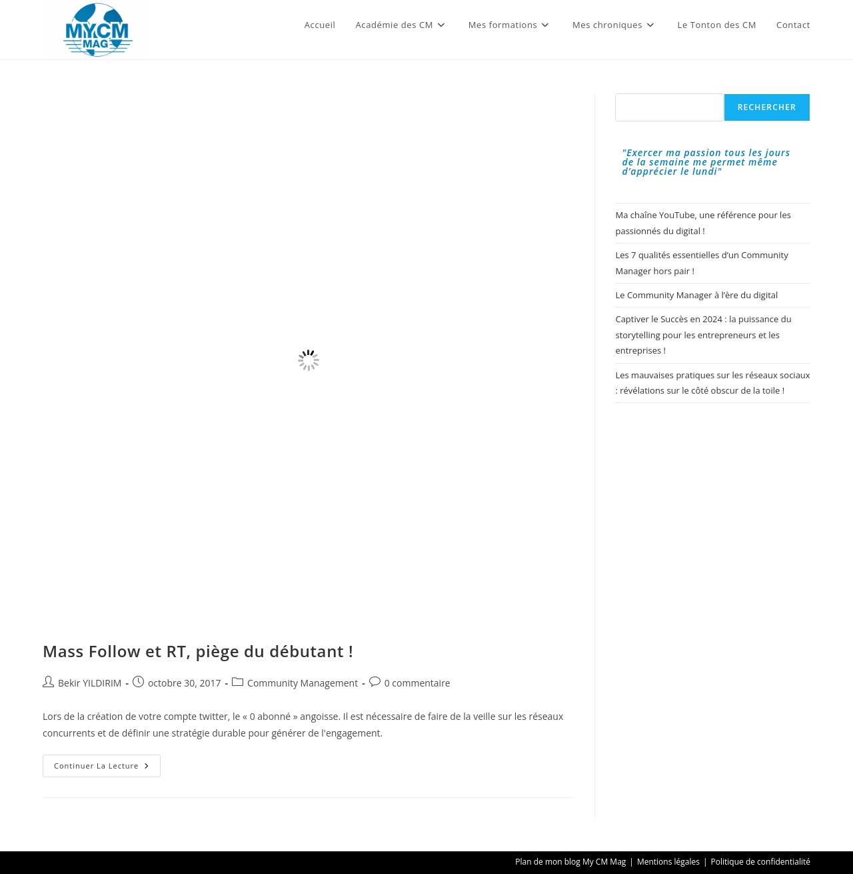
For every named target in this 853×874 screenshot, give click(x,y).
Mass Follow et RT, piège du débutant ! (198, 651)
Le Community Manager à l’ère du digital (696, 295)
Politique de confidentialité (760, 861)
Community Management (302, 683)
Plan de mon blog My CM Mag (570, 861)
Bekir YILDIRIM (89, 683)
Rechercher (767, 107)
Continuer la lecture (107, 768)
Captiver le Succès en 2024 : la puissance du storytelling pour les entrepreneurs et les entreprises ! (703, 334)
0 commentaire (417, 683)
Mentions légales (668, 861)
